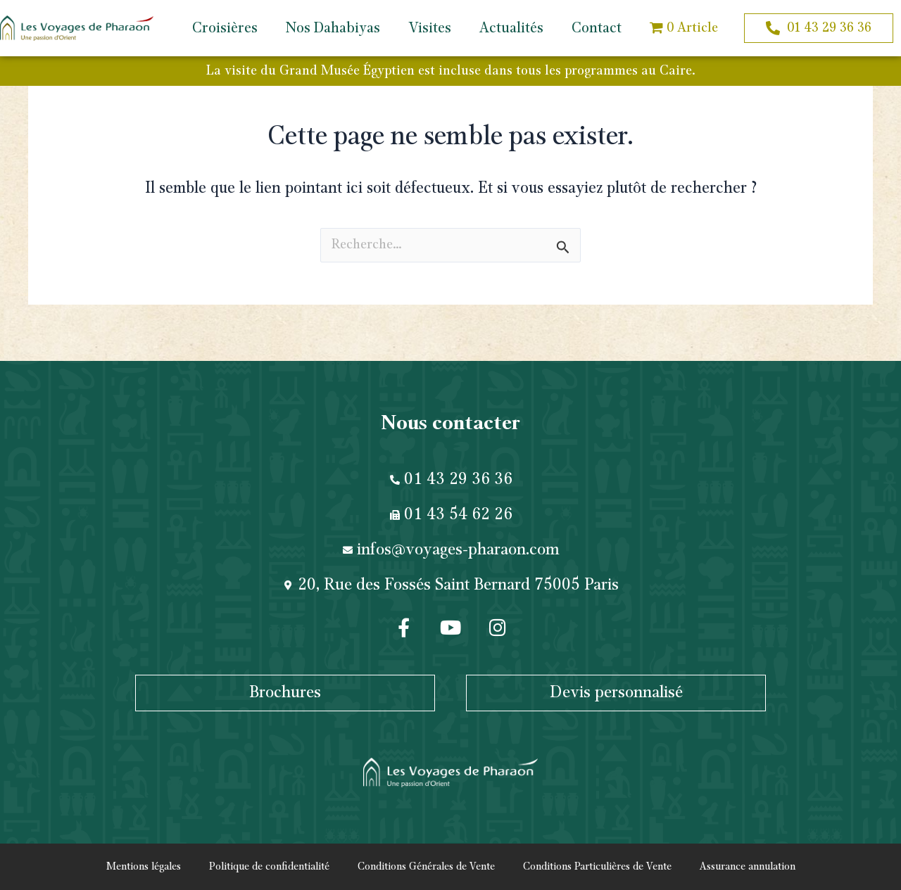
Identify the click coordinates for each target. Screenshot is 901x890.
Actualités (511, 28)
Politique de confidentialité (269, 866)
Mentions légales (143, 866)
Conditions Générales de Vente (426, 866)
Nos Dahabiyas (333, 28)
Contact (597, 28)
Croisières (225, 28)
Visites (429, 28)
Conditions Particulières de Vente (597, 866)
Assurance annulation (747, 866)
